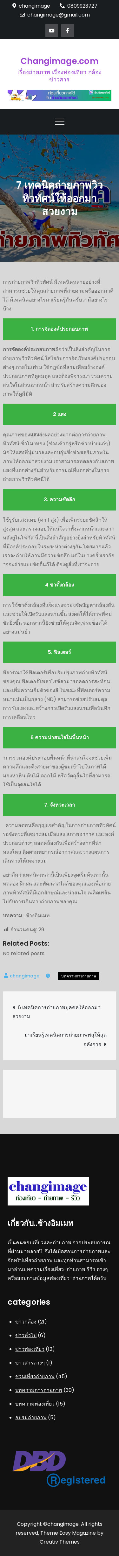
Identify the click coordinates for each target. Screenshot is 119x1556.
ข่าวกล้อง (25, 1321)
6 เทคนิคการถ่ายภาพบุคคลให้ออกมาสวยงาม (56, 1012)
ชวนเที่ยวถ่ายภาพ (35, 1376)
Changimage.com (59, 61)
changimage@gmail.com (55, 14)
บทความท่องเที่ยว (35, 1403)
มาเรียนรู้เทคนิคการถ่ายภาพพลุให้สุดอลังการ (65, 1039)
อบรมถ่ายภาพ (31, 1417)
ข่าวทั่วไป (25, 1335)
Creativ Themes (60, 1542)
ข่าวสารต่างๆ (30, 1362)
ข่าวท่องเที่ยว (29, 1349)
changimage (24, 976)
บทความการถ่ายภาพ (78, 976)
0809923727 (78, 6)
